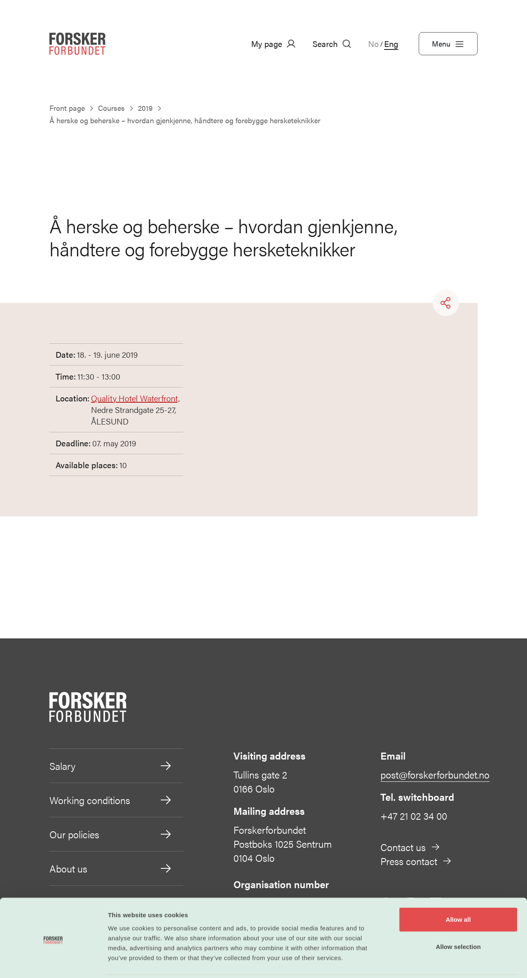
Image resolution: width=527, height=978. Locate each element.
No (373, 43)
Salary (111, 766)
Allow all (458, 890)
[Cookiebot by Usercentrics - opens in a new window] (53, 962)
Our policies (111, 834)
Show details (432, 961)
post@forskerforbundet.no (435, 774)
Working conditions (111, 800)
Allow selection (458, 917)
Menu (448, 43)
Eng (391, 43)
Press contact (416, 861)
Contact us (410, 847)
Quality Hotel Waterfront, (135, 398)
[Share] (446, 303)
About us (111, 868)
